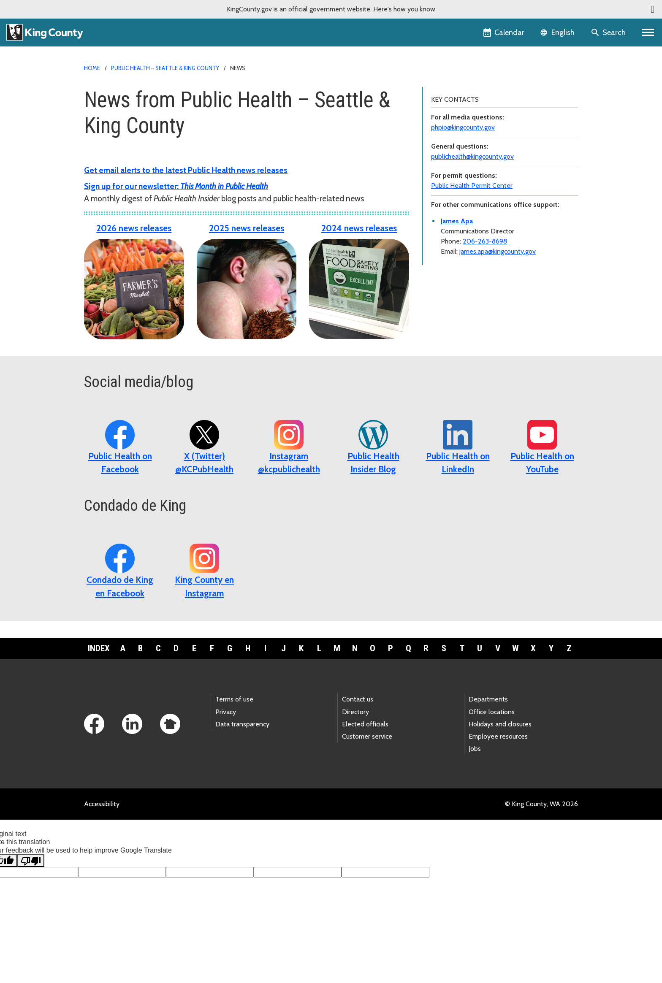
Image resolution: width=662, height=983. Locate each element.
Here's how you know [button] (404, 9)
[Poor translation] (30, 860)
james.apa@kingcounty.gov (497, 251)
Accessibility (101, 804)
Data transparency (242, 724)
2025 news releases (246, 228)
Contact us (357, 699)
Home (92, 68)
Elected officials (365, 724)
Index (99, 648)
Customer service (367, 736)
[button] (652, 9)
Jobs (475, 749)
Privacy (225, 712)
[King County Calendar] (504, 32)
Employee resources (498, 736)
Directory (355, 712)
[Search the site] (609, 32)
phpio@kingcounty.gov (463, 127)
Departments (488, 699)
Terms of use (234, 699)
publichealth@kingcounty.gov (472, 156)
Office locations (492, 712)
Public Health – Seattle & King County (165, 68)
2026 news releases (133, 228)
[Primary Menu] (648, 32)
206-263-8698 (485, 241)
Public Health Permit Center (472, 185)
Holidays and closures (500, 724)
